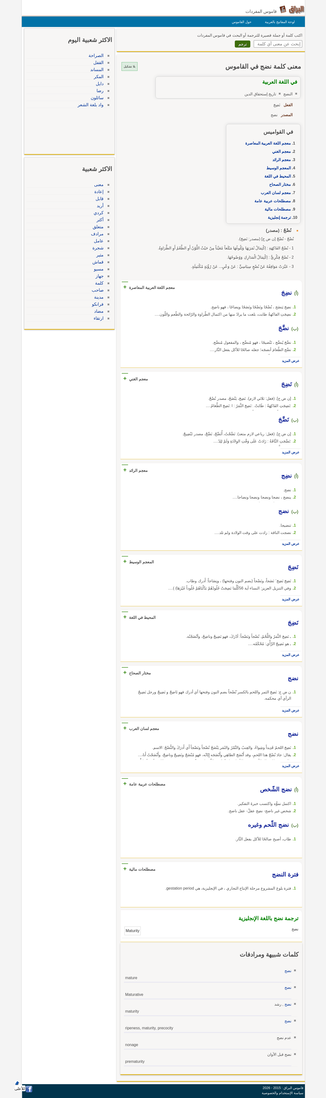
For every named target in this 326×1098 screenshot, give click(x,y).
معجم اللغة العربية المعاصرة (267, 143)
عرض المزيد (289, 361)
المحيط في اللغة (276, 176)
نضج (286, 971)
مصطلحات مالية (276, 209)
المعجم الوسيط (277, 168)
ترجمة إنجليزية (278, 217)
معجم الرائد (280, 160)
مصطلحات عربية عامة (271, 201)
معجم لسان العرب (275, 193)
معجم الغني (280, 151)
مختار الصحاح (279, 184)
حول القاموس (240, 22)
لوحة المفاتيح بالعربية (278, 22)
